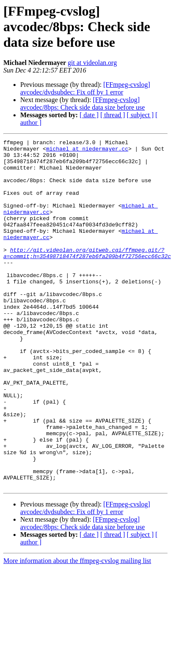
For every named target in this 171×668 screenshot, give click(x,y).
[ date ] (89, 115)
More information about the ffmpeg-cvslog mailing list (77, 622)
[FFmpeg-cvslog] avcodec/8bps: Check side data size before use (82, 103)
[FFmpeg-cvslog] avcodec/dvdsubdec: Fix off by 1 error (85, 88)
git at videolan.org (92, 62)
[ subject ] (140, 115)
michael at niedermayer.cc (48, 151)
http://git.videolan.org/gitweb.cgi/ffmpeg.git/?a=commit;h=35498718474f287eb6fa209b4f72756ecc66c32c (87, 276)
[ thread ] (112, 115)
